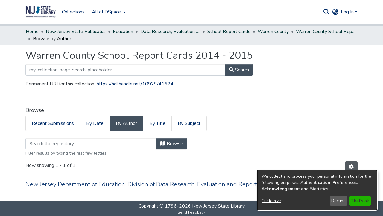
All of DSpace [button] (106, 12)
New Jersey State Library (218, 205)
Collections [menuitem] (73, 12)
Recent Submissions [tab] (53, 116)
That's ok (360, 201)
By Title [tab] (157, 116)
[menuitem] (108, 12)
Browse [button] (171, 136)
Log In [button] (348, 12)
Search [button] (239, 62)
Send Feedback (191, 212)
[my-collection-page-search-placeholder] (125, 62)
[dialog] (317, 190)
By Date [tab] (95, 116)
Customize (271, 201)
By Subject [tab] (189, 116)
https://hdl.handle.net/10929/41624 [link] (135, 77)
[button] (40, 12)
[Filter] (90, 136)
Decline (338, 201)
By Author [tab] (126, 116)
